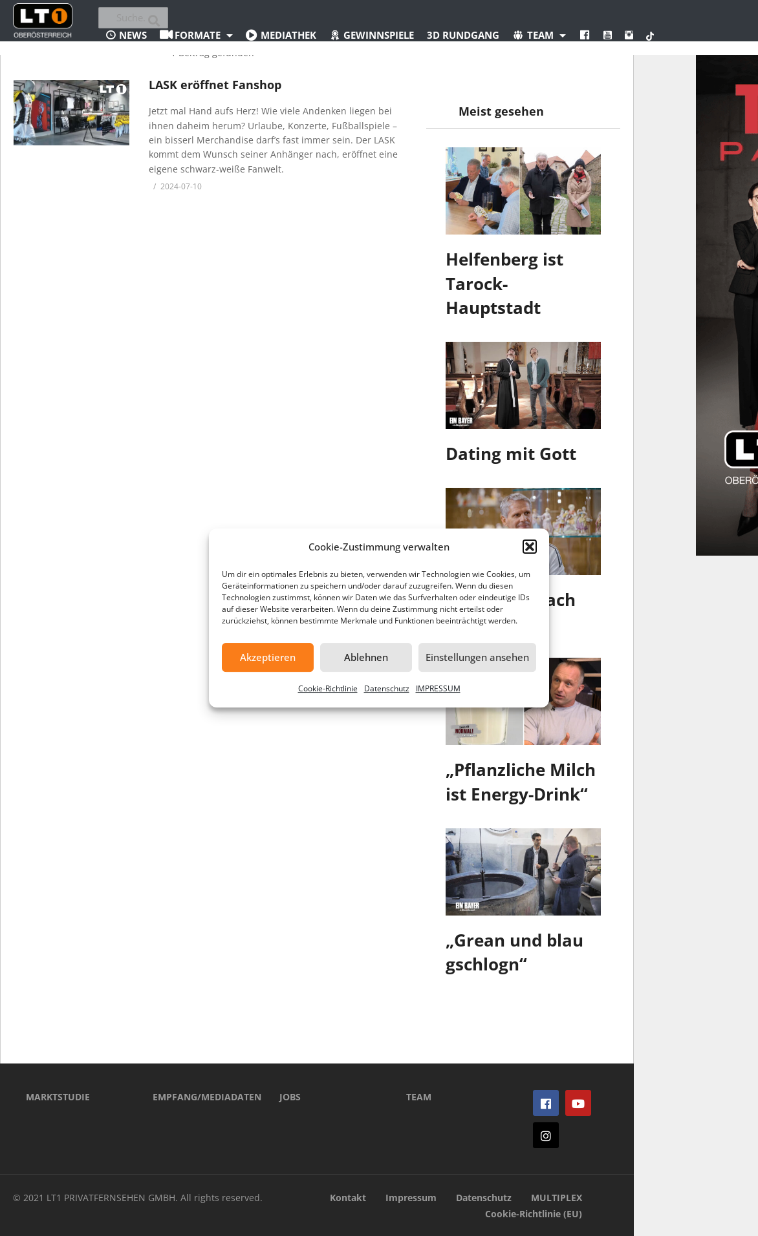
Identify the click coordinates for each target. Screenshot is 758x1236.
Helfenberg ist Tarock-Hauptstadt (504, 283)
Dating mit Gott (511, 453)
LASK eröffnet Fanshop (215, 84)
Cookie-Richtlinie (328, 688)
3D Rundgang (463, 34)
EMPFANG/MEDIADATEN (197, 1097)
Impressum (411, 1197)
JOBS (290, 1097)
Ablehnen (366, 657)
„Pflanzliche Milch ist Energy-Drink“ (521, 782)
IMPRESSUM (438, 688)
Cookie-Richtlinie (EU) (533, 1214)
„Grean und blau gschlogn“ (514, 952)
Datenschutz (386, 688)
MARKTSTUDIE (58, 1097)
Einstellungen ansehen (477, 657)
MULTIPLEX (556, 1197)
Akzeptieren (268, 657)
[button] (529, 546)
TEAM (418, 1097)
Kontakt (348, 1197)
